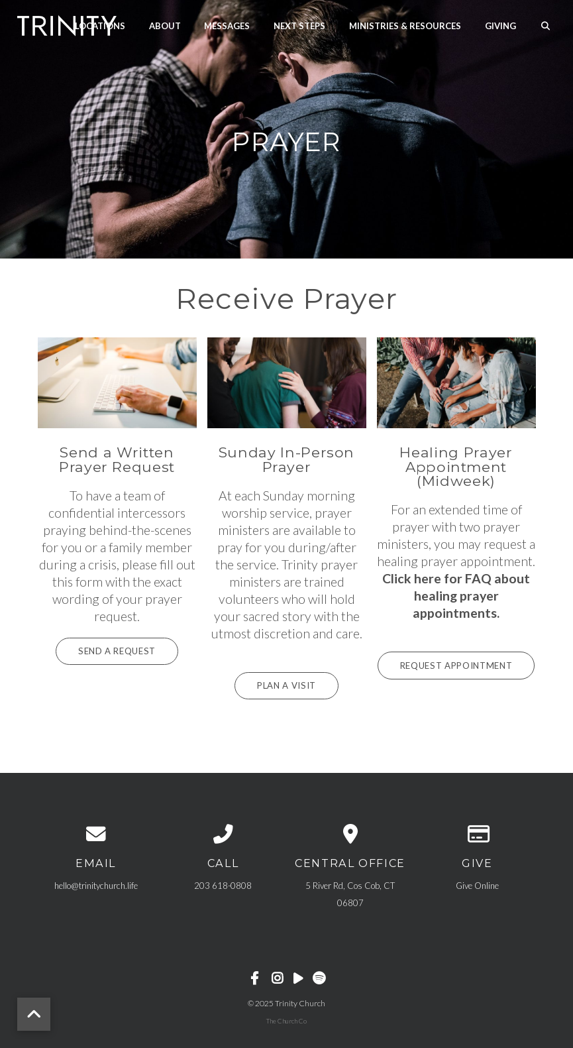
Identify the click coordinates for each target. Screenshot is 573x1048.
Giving (500, 25)
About (165, 25)
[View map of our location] (350, 833)
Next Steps (299, 25)
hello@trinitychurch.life (96, 885)
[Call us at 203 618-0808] (223, 833)
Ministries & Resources (405, 25)
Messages (227, 25)
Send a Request (117, 651)
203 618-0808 (223, 885)
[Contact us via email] (96, 833)
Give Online (477, 885)
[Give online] (477, 833)
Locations (100, 25)
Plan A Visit (287, 685)
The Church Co (286, 1020)
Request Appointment (455, 665)
